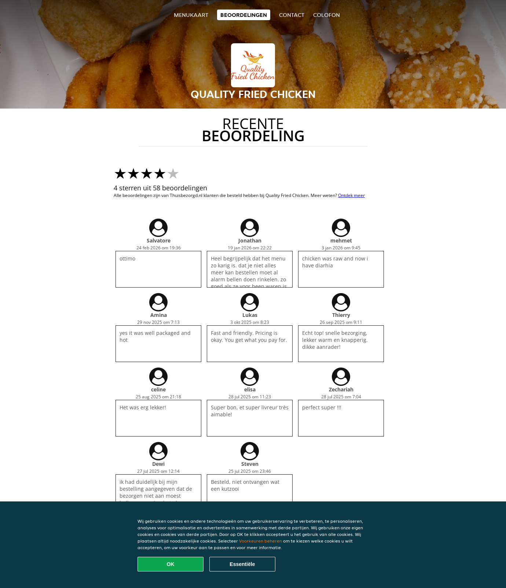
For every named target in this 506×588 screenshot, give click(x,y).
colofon (326, 15)
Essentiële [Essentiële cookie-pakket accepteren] (242, 564)
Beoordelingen (243, 15)
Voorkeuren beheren (260, 541)
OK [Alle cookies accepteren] (171, 564)
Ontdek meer (351, 195)
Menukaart (191, 15)
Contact (291, 15)
